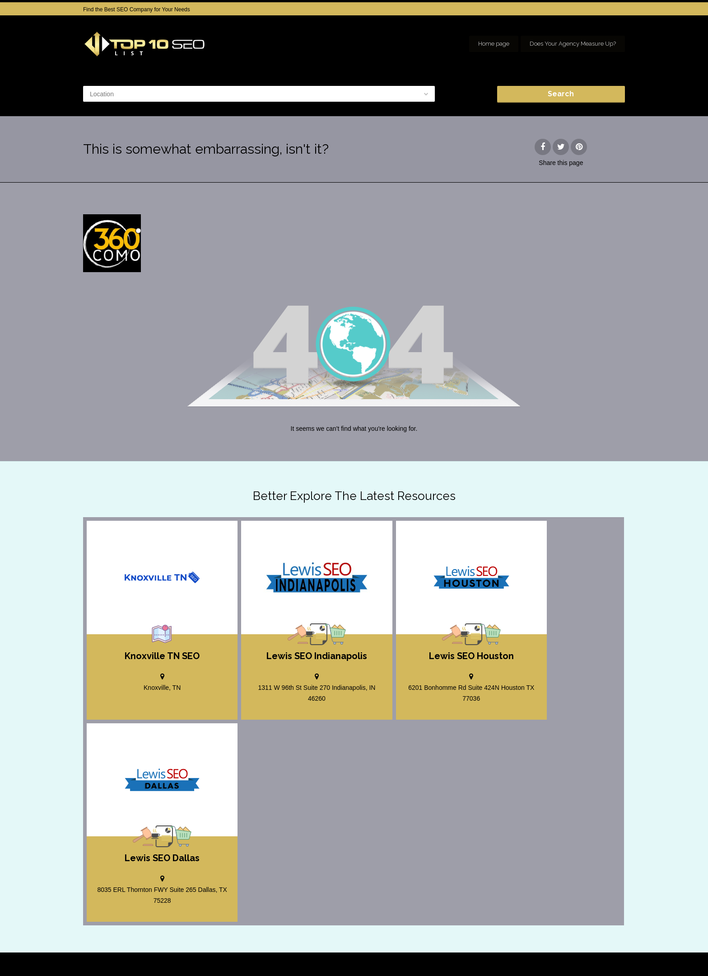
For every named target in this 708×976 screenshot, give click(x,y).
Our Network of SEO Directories (586, 962)
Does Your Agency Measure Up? (573, 43)
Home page (493, 43)
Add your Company (490, 953)
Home (446, 953)
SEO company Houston (554, 953)
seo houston (610, 953)
